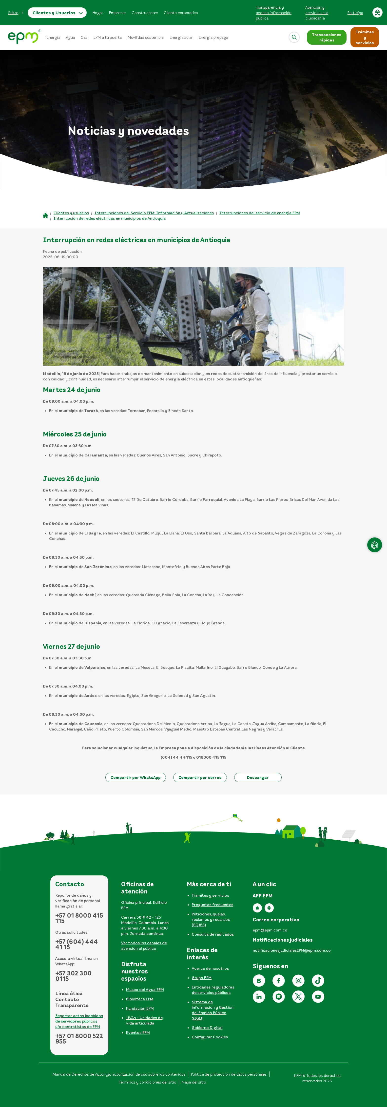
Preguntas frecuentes (212, 904)
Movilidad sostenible (146, 37)
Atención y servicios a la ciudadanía (317, 12)
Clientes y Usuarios (54, 12)
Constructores (145, 12)
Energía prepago (213, 37)
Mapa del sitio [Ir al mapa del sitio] (193, 1082)
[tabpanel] (145, 917)
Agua (70, 37)
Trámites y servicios (210, 895)
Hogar (97, 12)
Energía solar (181, 37)
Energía (53, 37)
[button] (16, 12)
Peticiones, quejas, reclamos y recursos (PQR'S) (211, 919)
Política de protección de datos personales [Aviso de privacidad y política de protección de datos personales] (229, 1074)
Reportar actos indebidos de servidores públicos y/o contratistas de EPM (79, 1021)
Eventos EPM (138, 1032)
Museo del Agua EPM (145, 989)
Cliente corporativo (181, 12)
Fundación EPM (140, 1008)
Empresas (117, 12)
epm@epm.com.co (270, 930)
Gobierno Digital (207, 1027)
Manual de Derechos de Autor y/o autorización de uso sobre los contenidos (119, 1074)
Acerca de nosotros (210, 968)
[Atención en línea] (374, 544)
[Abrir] (294, 37)
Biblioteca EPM (139, 998)
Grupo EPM (202, 977)
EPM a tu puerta (107, 37)
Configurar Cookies (210, 1036)
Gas (84, 37)
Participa (355, 12)
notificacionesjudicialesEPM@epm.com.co (292, 950)
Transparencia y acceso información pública (273, 12)
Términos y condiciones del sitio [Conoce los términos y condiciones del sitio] (147, 1082)
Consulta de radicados (213, 934)
